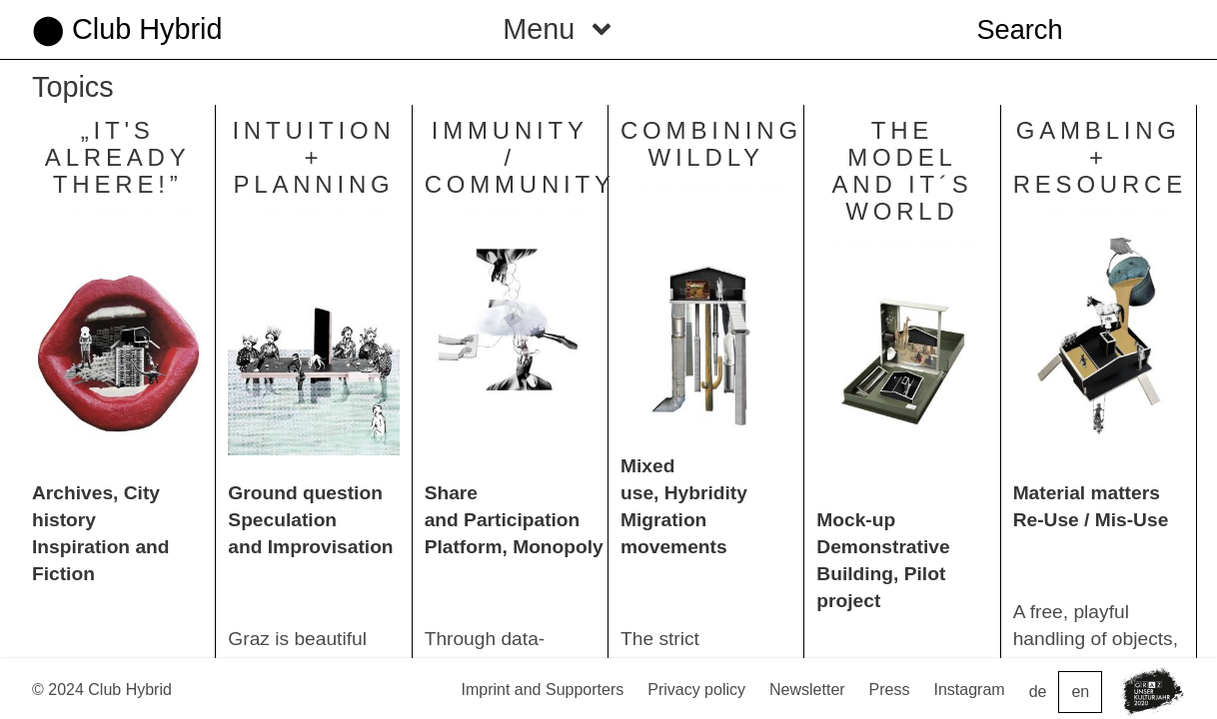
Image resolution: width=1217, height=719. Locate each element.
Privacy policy (696, 689)
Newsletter (807, 689)
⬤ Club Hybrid (127, 29)
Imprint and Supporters (542, 689)
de (1038, 691)
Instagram (969, 689)
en (1080, 691)
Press (889, 689)
